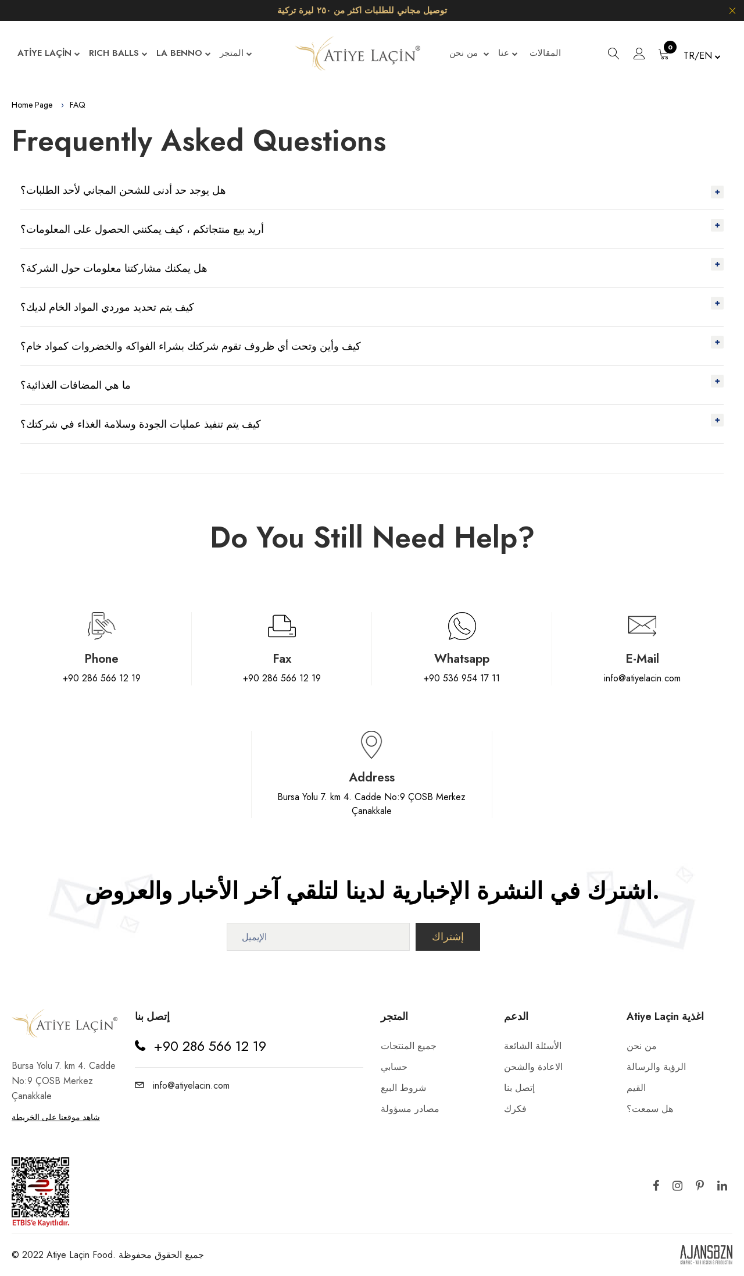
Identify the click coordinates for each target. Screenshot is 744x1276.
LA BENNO (183, 54)
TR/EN (702, 55)
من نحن (469, 54)
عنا (508, 54)
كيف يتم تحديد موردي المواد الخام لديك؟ (107, 307)
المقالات (545, 53)
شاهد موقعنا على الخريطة (56, 1117)
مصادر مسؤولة (410, 1108)
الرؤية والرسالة (656, 1067)
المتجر (236, 54)
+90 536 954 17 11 (462, 678)
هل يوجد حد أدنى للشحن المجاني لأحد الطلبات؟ (123, 190)
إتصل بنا (519, 1087)
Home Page (32, 105)
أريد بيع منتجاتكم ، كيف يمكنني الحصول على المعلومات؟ (142, 229)
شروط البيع (403, 1087)
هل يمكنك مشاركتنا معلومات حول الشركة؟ (114, 268)
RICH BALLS (118, 54)
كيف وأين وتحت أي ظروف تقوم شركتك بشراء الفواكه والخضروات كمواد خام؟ (190, 346)
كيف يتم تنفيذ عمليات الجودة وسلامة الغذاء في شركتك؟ (140, 424)
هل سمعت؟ (650, 1108)
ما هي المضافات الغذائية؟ (75, 385)
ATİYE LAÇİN (48, 54)
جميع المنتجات (409, 1046)
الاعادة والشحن (533, 1067)
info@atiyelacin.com (642, 678)
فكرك (515, 1108)
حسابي (394, 1067)
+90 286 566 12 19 (102, 678)
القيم (636, 1087)
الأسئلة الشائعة (532, 1046)
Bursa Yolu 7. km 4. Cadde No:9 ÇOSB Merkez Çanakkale (371, 804)
